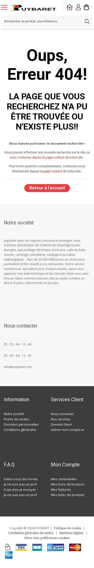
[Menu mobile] (6, 7)
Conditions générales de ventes (28, 429)
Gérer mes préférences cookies (47, 538)
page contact (52, 171)
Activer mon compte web (69, 429)
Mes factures (61, 489)
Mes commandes (64, 479)
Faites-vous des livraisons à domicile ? (33, 479)
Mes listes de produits (67, 495)
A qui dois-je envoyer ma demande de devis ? (38, 489)
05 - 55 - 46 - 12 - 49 (17, 355)
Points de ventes (16, 419)
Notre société (14, 414)
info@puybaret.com (18, 367)
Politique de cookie (67, 528)
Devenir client (61, 424)
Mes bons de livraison (67, 484)
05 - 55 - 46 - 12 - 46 (17, 344)
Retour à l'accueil (47, 187)
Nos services (60, 419)
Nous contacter (62, 414)
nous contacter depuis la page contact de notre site (46, 157)
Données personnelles (21, 424)
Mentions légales (71, 533)
